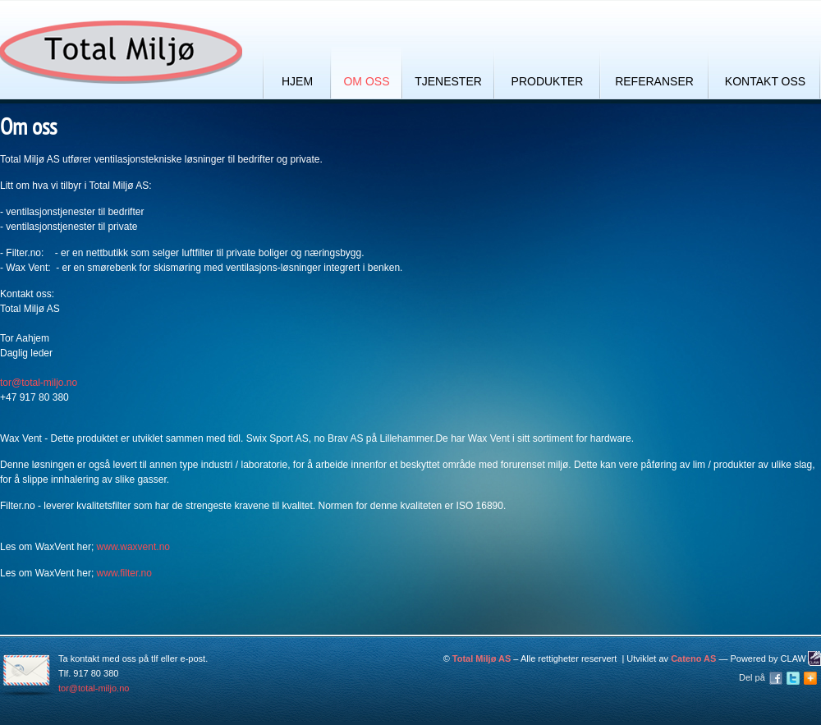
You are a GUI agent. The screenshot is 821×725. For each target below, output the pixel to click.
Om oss (366, 81)
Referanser (654, 81)
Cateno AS (693, 658)
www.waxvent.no (133, 547)
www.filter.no (124, 573)
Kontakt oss (765, 81)
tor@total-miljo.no (38, 382)
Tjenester (448, 81)
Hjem (297, 81)
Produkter (547, 81)
